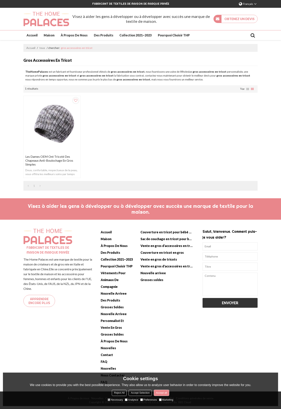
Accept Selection (140, 392)
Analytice (131, 399)
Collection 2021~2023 (135, 35)
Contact (107, 355)
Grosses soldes (112, 307)
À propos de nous (74, 35)
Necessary (115, 399)
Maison (49, 35)
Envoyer (230, 303)
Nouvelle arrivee (114, 293)
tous (42, 47)
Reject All (119, 392)
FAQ (104, 361)
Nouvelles (108, 348)
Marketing (166, 399)
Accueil (32, 35)
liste (247, 89)
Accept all (161, 392)
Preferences (148, 399)
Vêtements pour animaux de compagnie (113, 279)
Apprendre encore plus (39, 301)
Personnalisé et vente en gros (112, 324)
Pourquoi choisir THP (174, 35)
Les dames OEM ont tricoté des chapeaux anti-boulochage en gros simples (49, 160)
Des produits (103, 35)
